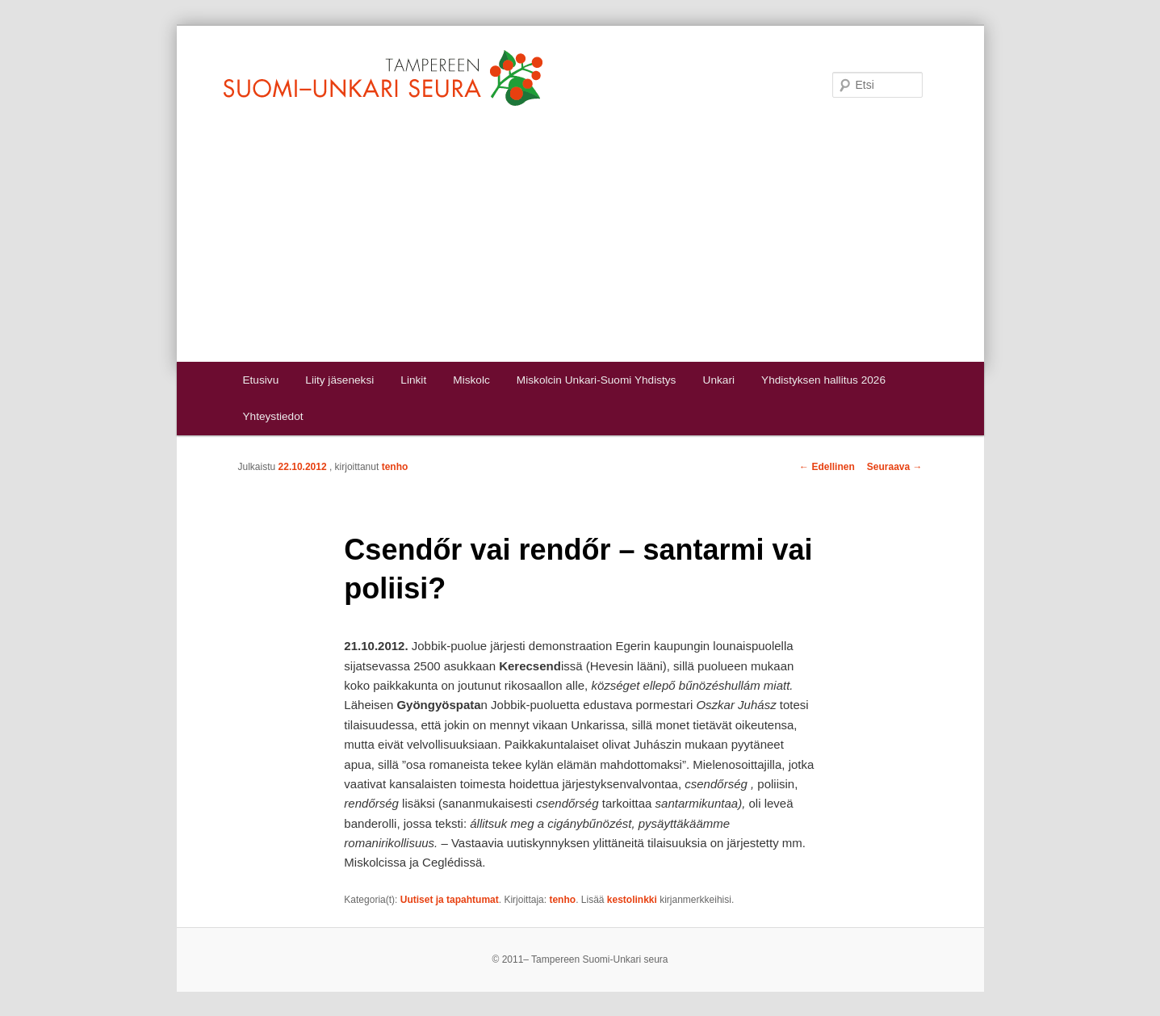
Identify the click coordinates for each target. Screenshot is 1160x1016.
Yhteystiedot (272, 416)
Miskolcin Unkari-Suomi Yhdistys (596, 380)
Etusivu (260, 380)
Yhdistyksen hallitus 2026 (823, 380)
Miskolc (471, 380)
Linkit (413, 380)
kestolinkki (632, 899)
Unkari (719, 380)
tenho (395, 466)
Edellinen (827, 466)
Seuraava (895, 466)
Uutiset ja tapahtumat (449, 899)
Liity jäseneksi (339, 380)
